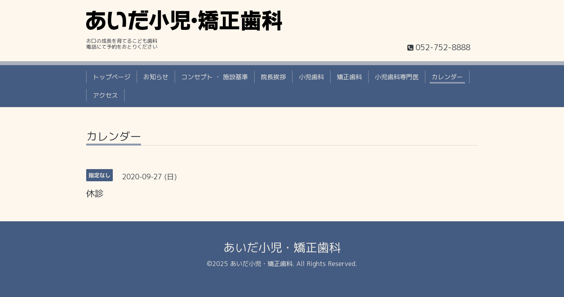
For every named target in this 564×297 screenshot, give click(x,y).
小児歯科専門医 (397, 77)
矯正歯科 (349, 77)
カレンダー (447, 77)
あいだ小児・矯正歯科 (282, 247)
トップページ (111, 77)
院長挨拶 (273, 77)
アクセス (105, 95)
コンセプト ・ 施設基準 (214, 77)
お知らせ (155, 77)
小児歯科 (311, 77)
